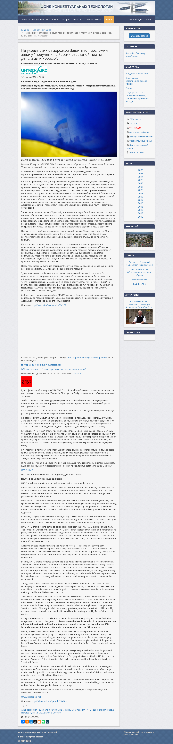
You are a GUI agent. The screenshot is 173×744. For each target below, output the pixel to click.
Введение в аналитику (137, 73)
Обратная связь (94, 19)
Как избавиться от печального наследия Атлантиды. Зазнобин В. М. (139, 304)
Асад (23, 709)
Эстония (57, 712)
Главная (25, 29)
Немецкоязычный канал (141, 136)
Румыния (34, 712)
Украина (48, 712)
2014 (140, 210)
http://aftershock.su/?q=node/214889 (49, 701)
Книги (109, 19)
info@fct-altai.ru (34, 736)
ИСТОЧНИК (27, 470)
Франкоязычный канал (140, 140)
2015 (140, 206)
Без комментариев (42, 29)
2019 (140, 193)
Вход (148, 19)
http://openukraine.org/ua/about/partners (87, 357)
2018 (140, 196)
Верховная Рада (34, 709)
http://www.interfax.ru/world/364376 (49, 305)
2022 (140, 183)
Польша (25, 712)
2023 (140, 180)
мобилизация (78, 709)
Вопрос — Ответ (71, 19)
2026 (140, 170)
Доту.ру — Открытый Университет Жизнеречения (139, 263)
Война (129, 88)
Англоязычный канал (139, 132)
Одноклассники (136, 152)
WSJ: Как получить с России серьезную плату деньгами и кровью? (53, 369)
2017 (140, 200)
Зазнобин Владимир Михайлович (136, 54)
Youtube (133, 123)
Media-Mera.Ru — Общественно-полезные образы (139, 272)
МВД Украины (64, 709)
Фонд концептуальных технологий (40, 19)
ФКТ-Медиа (135, 127)
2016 (140, 203)
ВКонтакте (135, 119)
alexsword (77, 373)
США (41, 712)
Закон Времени (139, 279)
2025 (140, 173)
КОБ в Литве (139, 283)
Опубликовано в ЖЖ (31, 696)
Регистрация (135, 19)
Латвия (46, 709)
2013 (140, 213)
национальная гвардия (103, 709)
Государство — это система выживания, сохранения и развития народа (137, 97)
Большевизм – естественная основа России (136, 81)
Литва (54, 709)
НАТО (88, 709)
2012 (140, 216)
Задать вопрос (139, 35)
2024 (140, 176)
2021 (140, 186)
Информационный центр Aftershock (41, 364)
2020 (140, 190)
